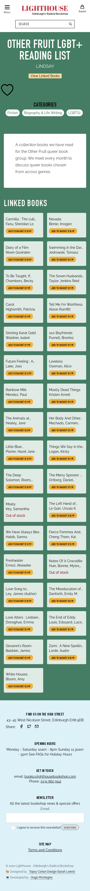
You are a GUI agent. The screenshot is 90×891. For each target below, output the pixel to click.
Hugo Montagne (41, 877)
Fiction (12, 113)
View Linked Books (45, 76)
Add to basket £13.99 (19, 373)
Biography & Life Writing (43, 113)
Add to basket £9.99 (62, 259)
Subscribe (70, 827)
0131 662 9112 (51, 781)
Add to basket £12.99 (19, 459)
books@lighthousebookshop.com (50, 776)
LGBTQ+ (74, 113)
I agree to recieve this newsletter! (36, 827)
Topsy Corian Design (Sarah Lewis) (52, 871)
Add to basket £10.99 (19, 231)
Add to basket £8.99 (19, 430)
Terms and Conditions (45, 850)
